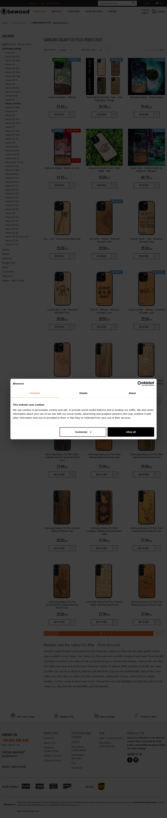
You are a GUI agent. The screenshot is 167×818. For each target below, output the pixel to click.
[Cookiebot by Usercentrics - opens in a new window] (140, 383)
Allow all (131, 431)
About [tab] (132, 393)
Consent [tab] (35, 393)
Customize (83, 431)
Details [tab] (83, 393)
